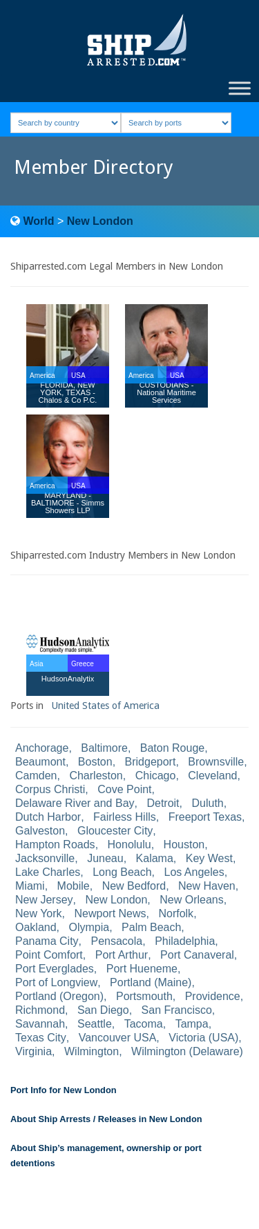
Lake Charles (47, 872)
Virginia (33, 1051)
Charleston (95, 775)
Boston (95, 762)
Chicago (155, 775)
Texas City (40, 1037)
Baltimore (104, 748)
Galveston (40, 831)
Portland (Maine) (150, 982)
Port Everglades (54, 969)
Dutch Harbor (48, 817)
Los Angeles (194, 872)
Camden (36, 775)
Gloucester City (115, 831)
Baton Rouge (172, 748)
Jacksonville (45, 858)
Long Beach (122, 872)
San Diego (103, 1010)
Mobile (73, 886)
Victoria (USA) (203, 1037)
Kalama (154, 858)
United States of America (105, 705)
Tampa (192, 1024)
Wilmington (91, 1051)
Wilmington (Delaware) (187, 1051)
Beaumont (40, 762)
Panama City (47, 941)
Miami (30, 886)
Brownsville (216, 762)
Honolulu (129, 844)
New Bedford (134, 886)
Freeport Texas (205, 817)
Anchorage (41, 748)
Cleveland (212, 775)
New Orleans (191, 900)
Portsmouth (144, 996)
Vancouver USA (118, 1037)
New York (38, 913)
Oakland (36, 927)
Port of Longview (56, 982)
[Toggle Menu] (240, 87)
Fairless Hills (124, 817)
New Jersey (44, 900)
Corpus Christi (50, 789)
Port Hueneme (142, 969)
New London (100, 221)
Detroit (162, 803)
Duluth (207, 803)
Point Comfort (49, 955)
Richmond (40, 1010)
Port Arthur (121, 955)
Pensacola (117, 941)
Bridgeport (150, 762)
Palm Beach (151, 927)
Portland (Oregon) (59, 996)
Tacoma (143, 1024)
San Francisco (177, 1010)
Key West (209, 858)
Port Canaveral (197, 955)
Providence (212, 996)
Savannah (40, 1024)
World (38, 221)
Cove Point (124, 789)
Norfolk (175, 913)
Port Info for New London (63, 1090)
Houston (184, 844)
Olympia (89, 927)
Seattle (94, 1024)
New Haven (207, 886)
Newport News (110, 913)
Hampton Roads (55, 844)
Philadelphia (185, 941)
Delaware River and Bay (75, 803)
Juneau (105, 858)
